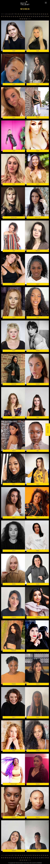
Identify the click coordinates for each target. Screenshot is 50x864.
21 (39, 14)
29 (7, 16)
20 (37, 14)
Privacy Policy (26, 862)
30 (9, 16)
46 (41, 16)
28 (5, 16)
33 (15, 16)
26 (1, 16)
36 (21, 16)
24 (45, 14)
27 (3, 16)
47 (43, 16)
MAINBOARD (39, 862)
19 (35, 14)
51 (22, 18)
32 (13, 16)
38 (25, 16)
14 (26, 14)
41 (31, 16)
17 (31, 14)
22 (41, 14)
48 (46, 16)
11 (20, 14)
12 (22, 14)
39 (27, 16)
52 (24, 18)
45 (39, 16)
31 (11, 16)
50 (20, 18)
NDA (30, 862)
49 (48, 16)
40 (29, 16)
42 (33, 16)
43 (35, 16)
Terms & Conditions (19, 862)
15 (28, 14)
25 (47, 14)
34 (17, 16)
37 (23, 16)
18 (33, 14)
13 (24, 14)
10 (18, 14)
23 (43, 14)
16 (30, 14)
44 (37, 16)
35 (19, 16)
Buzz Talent (25, 3)
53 (26, 18)
